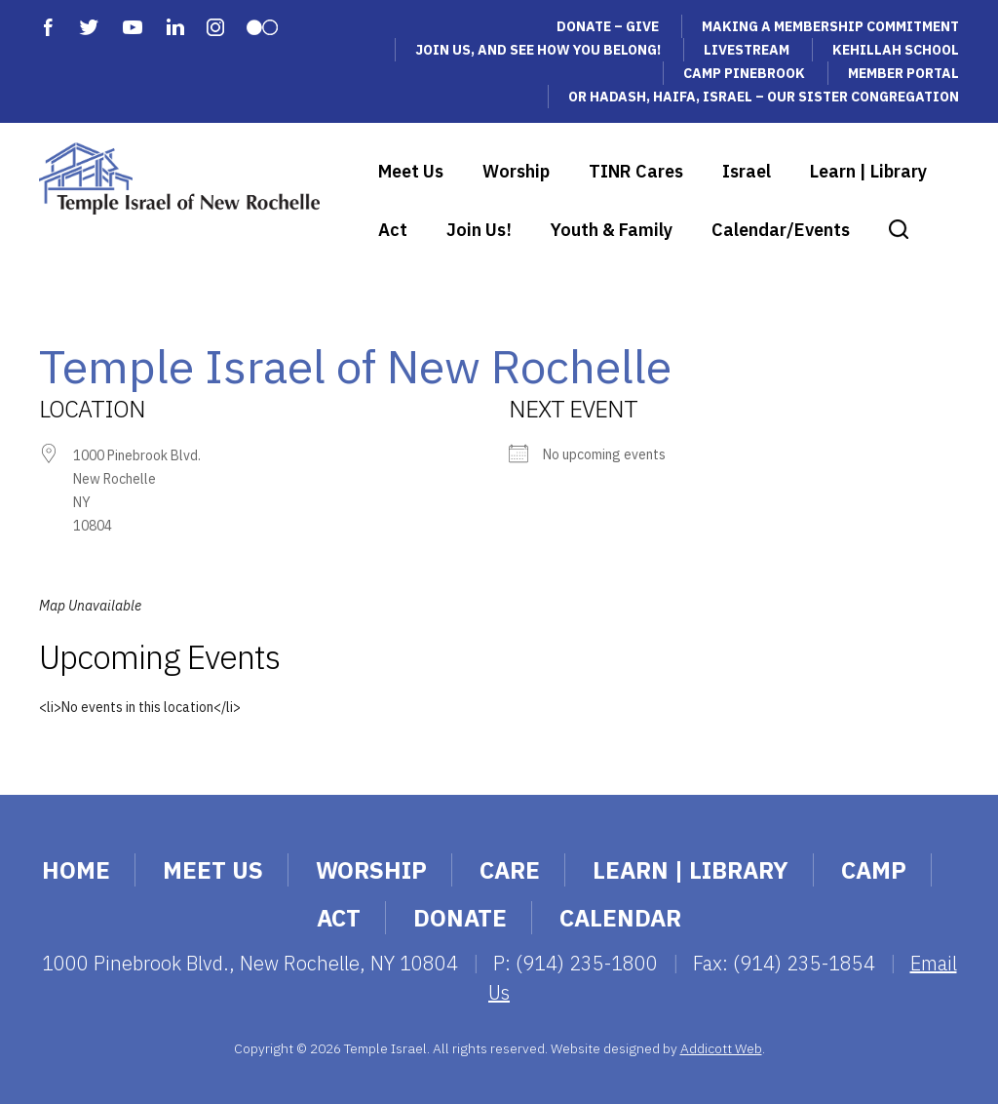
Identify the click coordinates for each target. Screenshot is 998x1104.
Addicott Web (721, 1048)
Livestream (746, 50)
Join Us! (479, 229)
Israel (746, 171)
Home (76, 870)
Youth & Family (611, 229)
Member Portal (903, 73)
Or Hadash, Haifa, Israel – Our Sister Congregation (763, 96)
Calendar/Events (780, 229)
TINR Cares (636, 171)
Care (510, 870)
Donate (460, 917)
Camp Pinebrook (744, 73)
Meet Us (410, 171)
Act (392, 229)
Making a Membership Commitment (830, 26)
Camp (873, 870)
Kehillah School (895, 50)
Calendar (620, 917)
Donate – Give (608, 26)
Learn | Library (868, 171)
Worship (516, 171)
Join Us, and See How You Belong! (538, 50)
